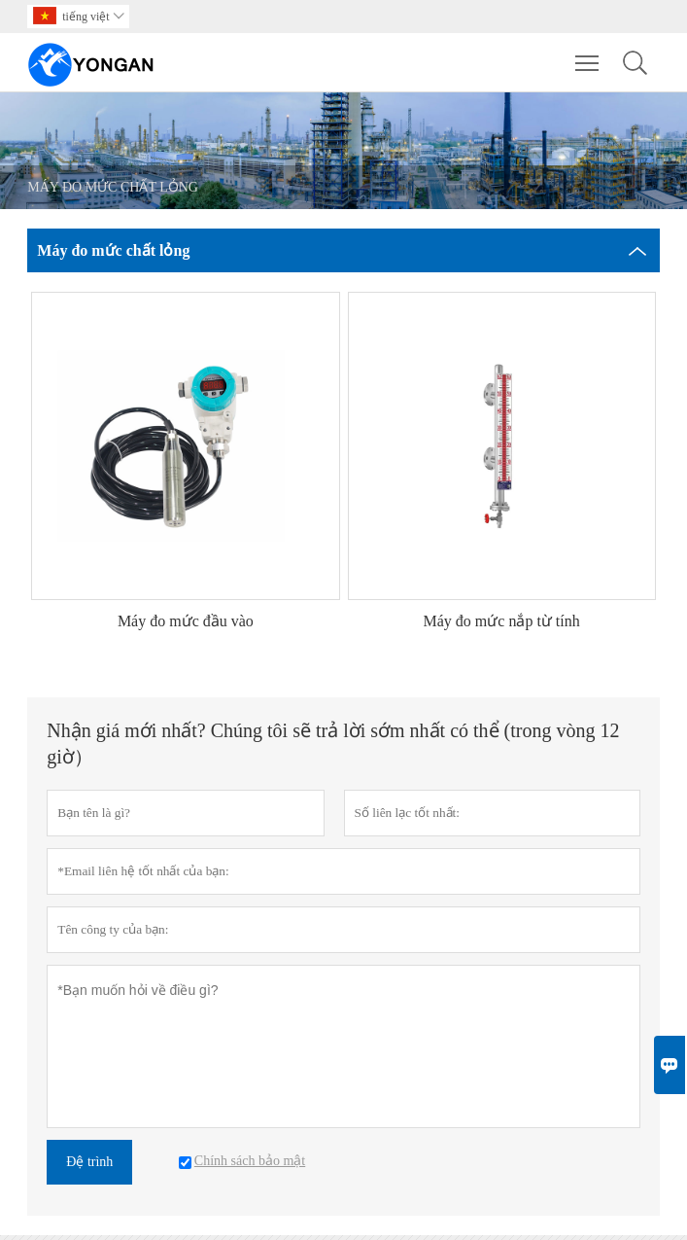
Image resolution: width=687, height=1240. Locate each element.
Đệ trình (89, 1161)
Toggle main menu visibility (588, 53)
